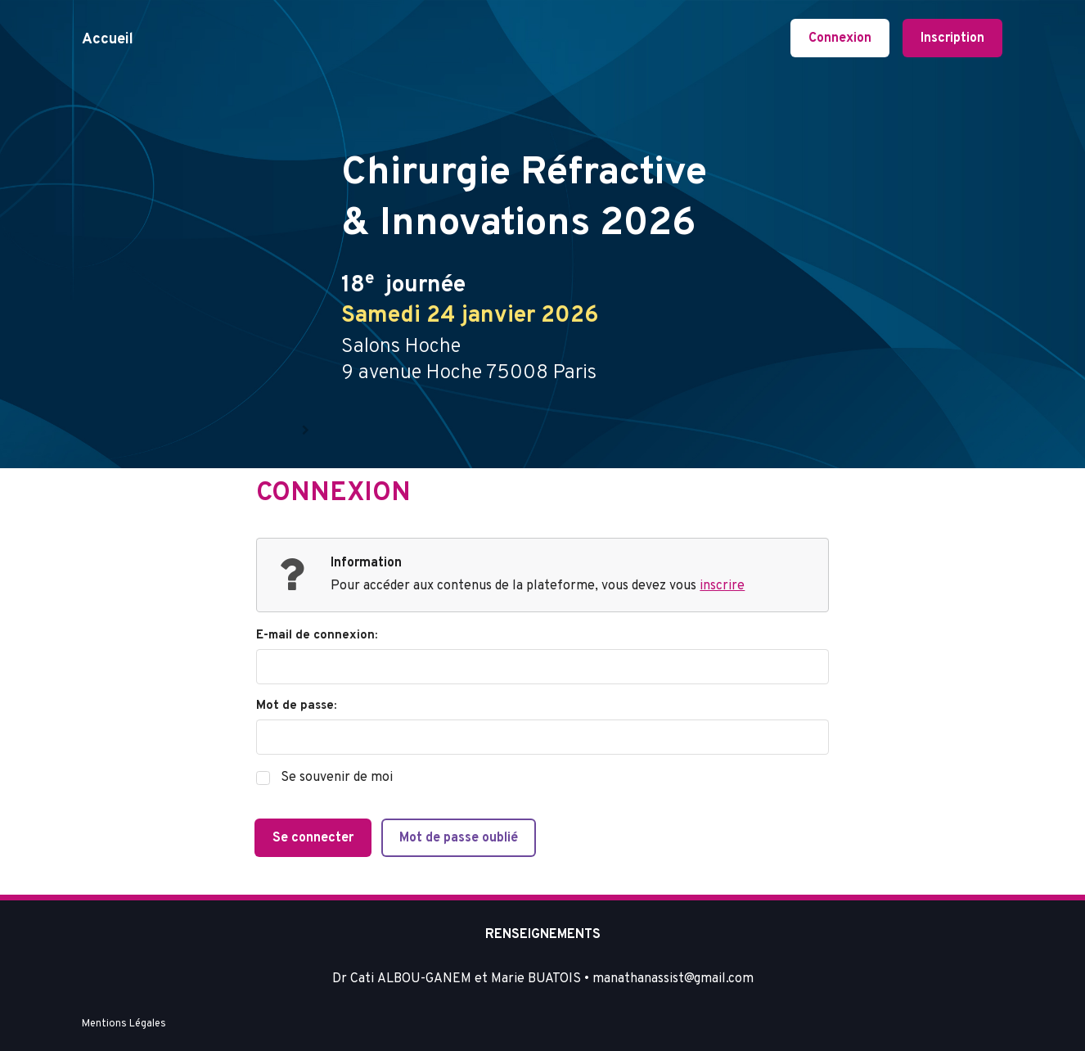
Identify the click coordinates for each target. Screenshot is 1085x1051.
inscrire (722, 586)
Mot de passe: (296, 706)
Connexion (839, 38)
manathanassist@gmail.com (673, 979)
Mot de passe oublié (458, 838)
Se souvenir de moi (337, 778)
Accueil (107, 39)
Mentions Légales (124, 1024)
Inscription (952, 38)
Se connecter (312, 838)
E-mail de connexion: (316, 635)
